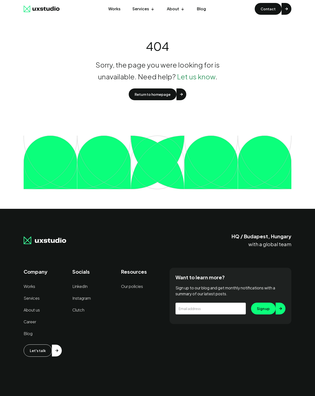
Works (114, 8)
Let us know (196, 76)
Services (140, 8)
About (173, 8)
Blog (201, 8)
